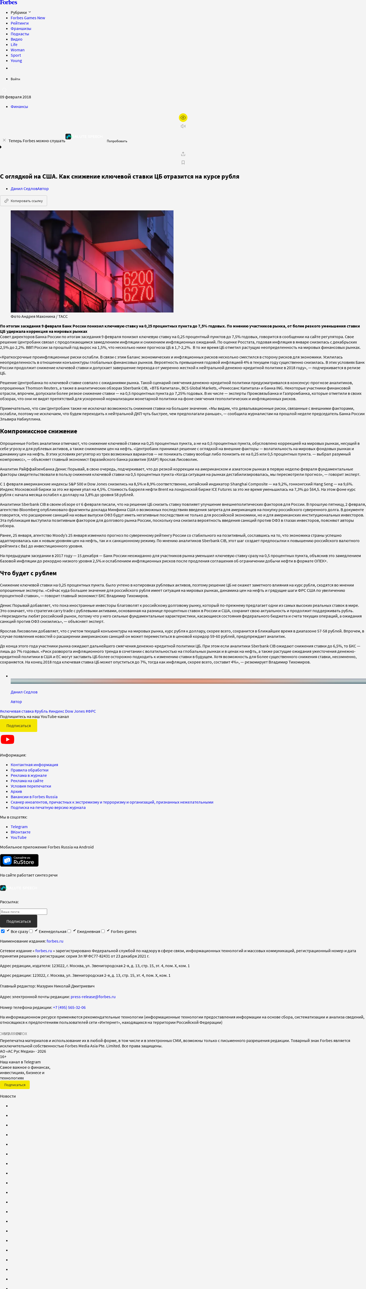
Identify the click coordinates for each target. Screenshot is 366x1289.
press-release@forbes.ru (93, 996)
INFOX (21, 1033)
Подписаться (18, 725)
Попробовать (117, 141)
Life (14, 44)
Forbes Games (28, 17)
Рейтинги (20, 23)
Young (16, 60)
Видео (16, 39)
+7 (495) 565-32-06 (69, 1007)
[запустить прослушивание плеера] (183, 126)
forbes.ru (55, 941)
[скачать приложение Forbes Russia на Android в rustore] (19, 860)
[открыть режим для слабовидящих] (183, 117)
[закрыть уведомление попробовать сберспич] (4, 140)
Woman (18, 49)
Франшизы (21, 28)
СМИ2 (4, 1033)
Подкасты (20, 33)
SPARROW (13, 1033)
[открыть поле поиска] (4, 90)
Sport (16, 55)
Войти (15, 79)
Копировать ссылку (23, 200)
